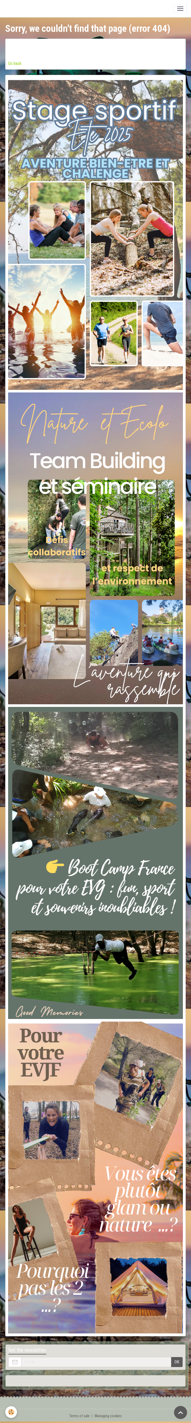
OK (177, 1361)
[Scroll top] (180, 1412)
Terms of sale (79, 1416)
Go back (14, 63)
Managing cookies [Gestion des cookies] (108, 1416)
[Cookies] (11, 1412)
